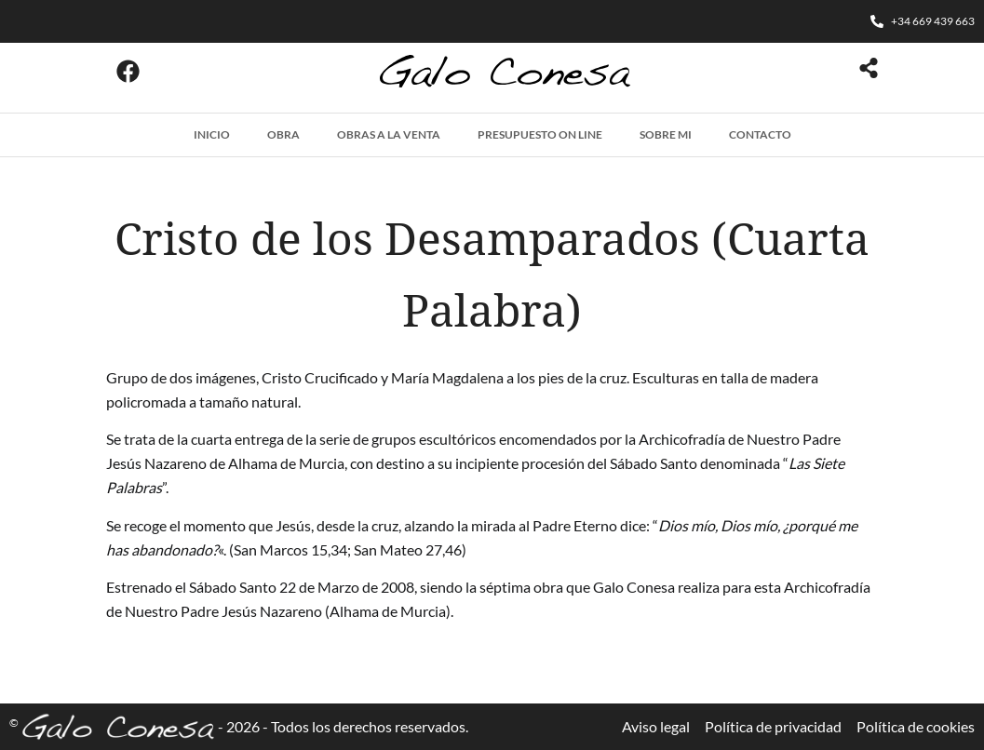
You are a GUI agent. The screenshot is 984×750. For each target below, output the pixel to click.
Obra (283, 134)
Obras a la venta (388, 134)
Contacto (760, 134)
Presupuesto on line (540, 134)
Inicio (212, 134)
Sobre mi (666, 134)
